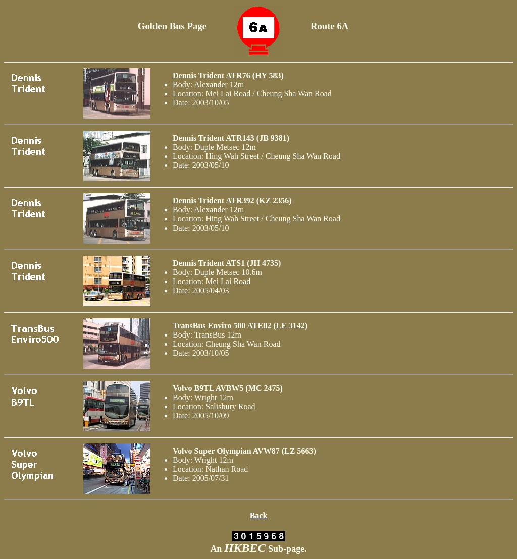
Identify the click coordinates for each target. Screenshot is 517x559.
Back (259, 515)
